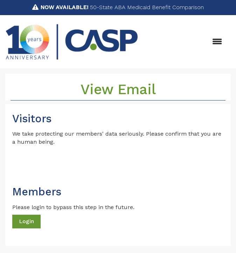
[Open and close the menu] (183, 42)
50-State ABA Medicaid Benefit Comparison (122, 7)
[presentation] (65, 163)
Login (26, 221)
